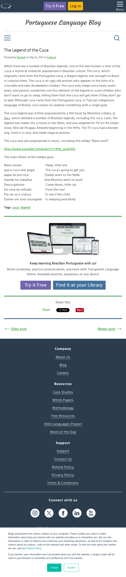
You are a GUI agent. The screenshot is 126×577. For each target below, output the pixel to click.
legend (25, 207)
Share (46, 309)
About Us (63, 357)
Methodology (63, 408)
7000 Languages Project (63, 424)
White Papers (63, 400)
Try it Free (55, 6)
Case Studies (63, 392)
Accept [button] (54, 567)
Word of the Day (63, 432)
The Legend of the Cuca (26, 50)
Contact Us (63, 459)
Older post (19, 329)
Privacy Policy (33, 548)
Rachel (21, 57)
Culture (51, 57)
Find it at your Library (79, 285)
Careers (63, 372)
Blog (63, 365)
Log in (75, 6)
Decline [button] (71, 567)
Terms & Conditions (63, 482)
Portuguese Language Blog (63, 22)
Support (63, 451)
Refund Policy (63, 467)
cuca (15, 207)
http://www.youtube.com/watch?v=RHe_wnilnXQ (39, 149)
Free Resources (63, 415)
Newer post (106, 329)
